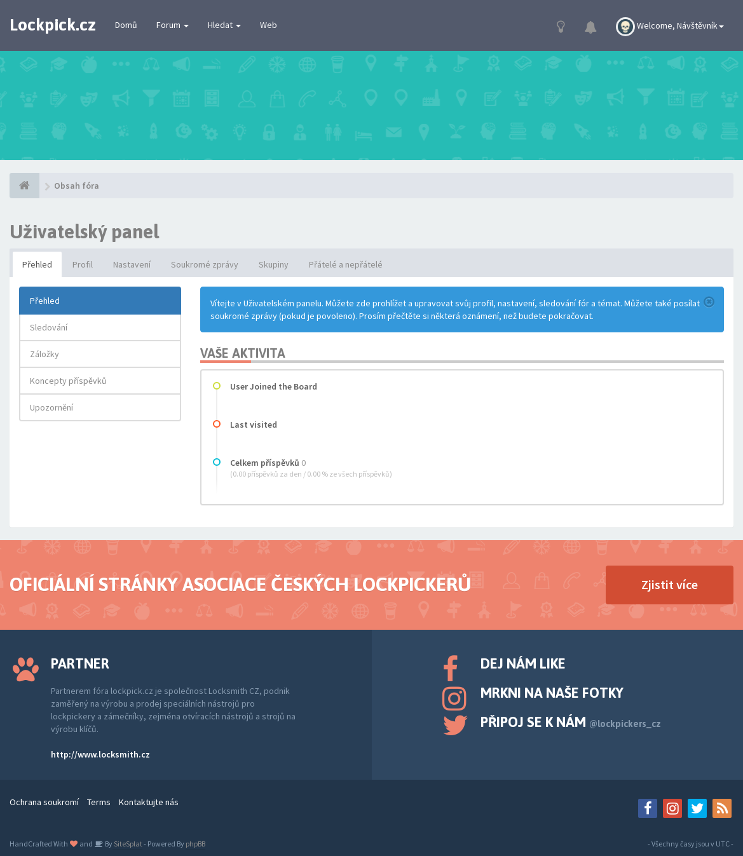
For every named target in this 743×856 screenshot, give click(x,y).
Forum (172, 25)
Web (268, 25)
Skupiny (274, 264)
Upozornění (51, 407)
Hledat (224, 25)
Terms (99, 802)
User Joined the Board (273, 386)
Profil (82, 264)
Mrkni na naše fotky (552, 692)
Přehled (37, 264)
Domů (126, 25)
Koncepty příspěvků (68, 380)
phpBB (195, 843)
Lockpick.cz (53, 24)
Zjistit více (669, 584)
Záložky (44, 354)
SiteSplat (127, 843)
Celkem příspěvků (264, 462)
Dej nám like (523, 663)
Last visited (253, 424)
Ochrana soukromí (44, 802)
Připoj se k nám (571, 722)
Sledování (48, 327)
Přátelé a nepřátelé (346, 264)
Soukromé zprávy (204, 264)
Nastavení (132, 264)
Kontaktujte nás (149, 802)
